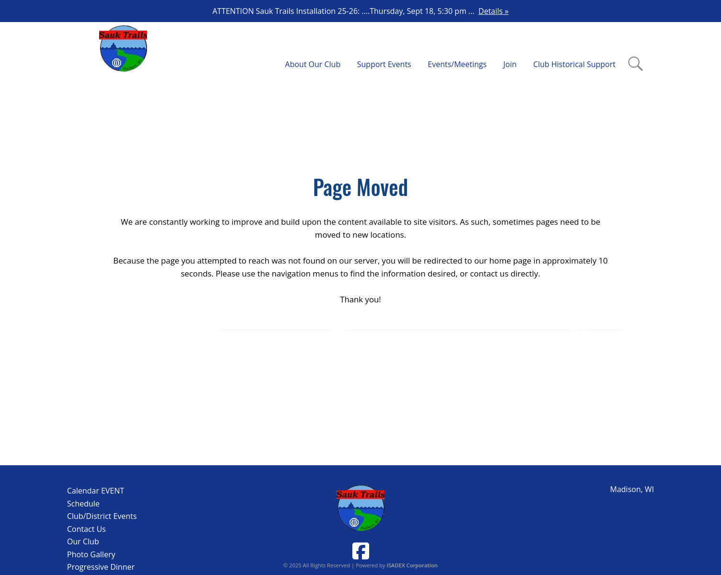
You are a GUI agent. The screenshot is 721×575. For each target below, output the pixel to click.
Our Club (83, 541)
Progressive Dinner (101, 567)
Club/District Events (102, 516)
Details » (493, 11)
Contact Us (86, 529)
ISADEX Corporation (412, 565)
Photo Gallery (91, 554)
